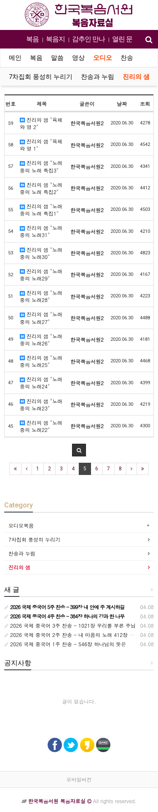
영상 (78, 58)
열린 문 (122, 39)
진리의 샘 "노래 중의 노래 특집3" (41, 166)
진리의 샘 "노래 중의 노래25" (41, 361)
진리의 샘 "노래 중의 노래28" (41, 296)
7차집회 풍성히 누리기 (40, 77)
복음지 (55, 39)
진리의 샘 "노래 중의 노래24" (41, 382)
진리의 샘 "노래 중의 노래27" (41, 317)
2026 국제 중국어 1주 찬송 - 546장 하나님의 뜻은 (65, 643)
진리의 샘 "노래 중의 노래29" (41, 274)
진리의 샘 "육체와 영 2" (41, 123)
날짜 (122, 103)
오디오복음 (21, 525)
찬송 (127, 58)
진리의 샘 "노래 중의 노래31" (41, 231)
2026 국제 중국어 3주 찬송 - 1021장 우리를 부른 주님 (70, 625)
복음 (32, 39)
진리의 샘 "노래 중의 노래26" (41, 339)
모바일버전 (79, 779)
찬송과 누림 (97, 77)
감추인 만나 (88, 39)
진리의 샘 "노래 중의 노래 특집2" (41, 188)
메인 (15, 58)
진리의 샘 (136, 77)
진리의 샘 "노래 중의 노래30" (41, 253)
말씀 (57, 58)
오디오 (102, 58)
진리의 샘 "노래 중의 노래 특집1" (41, 209)
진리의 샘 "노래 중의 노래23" (41, 404)
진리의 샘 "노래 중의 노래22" (41, 426)
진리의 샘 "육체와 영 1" (41, 145)
